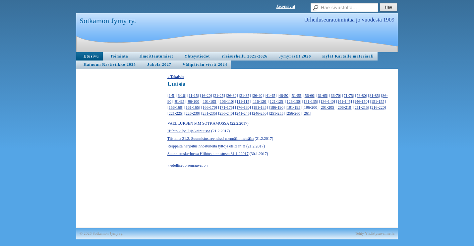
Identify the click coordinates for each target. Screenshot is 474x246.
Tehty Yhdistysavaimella (374, 233)
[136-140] (327, 101)
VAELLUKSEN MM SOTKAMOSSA (198, 123)
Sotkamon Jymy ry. (108, 21)
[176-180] (243, 107)
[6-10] (181, 95)
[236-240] (226, 113)
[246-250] (260, 113)
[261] (307, 113)
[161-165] (192, 107)
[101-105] (209, 101)
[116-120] (259, 101)
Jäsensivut (285, 6)
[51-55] (297, 95)
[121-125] (276, 101)
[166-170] (209, 107)
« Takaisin (175, 76)
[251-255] (277, 113)
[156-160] (175, 107)
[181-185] (260, 107)
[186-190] (277, 107)
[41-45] (271, 95)
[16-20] (206, 95)
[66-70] (335, 95)
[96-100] (194, 101)
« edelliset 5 (177, 165)
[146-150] (361, 101)
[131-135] (310, 101)
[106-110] (226, 101)
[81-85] (374, 95)
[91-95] (180, 101)
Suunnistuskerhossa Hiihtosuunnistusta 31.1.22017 (208, 153)
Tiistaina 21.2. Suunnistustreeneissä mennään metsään (210, 138)
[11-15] (193, 95)
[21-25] (219, 95)
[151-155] (378, 101)
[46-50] (284, 95)
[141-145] (344, 101)
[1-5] (171, 95)
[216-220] (378, 107)
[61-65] (322, 95)
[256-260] (294, 113)
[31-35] (245, 95)
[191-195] (294, 107)
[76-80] (361, 95)
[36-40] (258, 95)
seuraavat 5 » (198, 165)
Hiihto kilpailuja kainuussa (188, 131)
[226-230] (192, 113)
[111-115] (243, 101)
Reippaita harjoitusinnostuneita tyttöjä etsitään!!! (206, 146)
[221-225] (175, 113)
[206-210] (344, 107)
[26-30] (232, 95)
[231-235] (209, 113)
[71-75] (348, 95)
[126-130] (293, 101)
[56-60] (310, 95)
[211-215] (361, 107)
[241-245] (243, 113)
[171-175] (226, 107)
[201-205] (327, 107)
